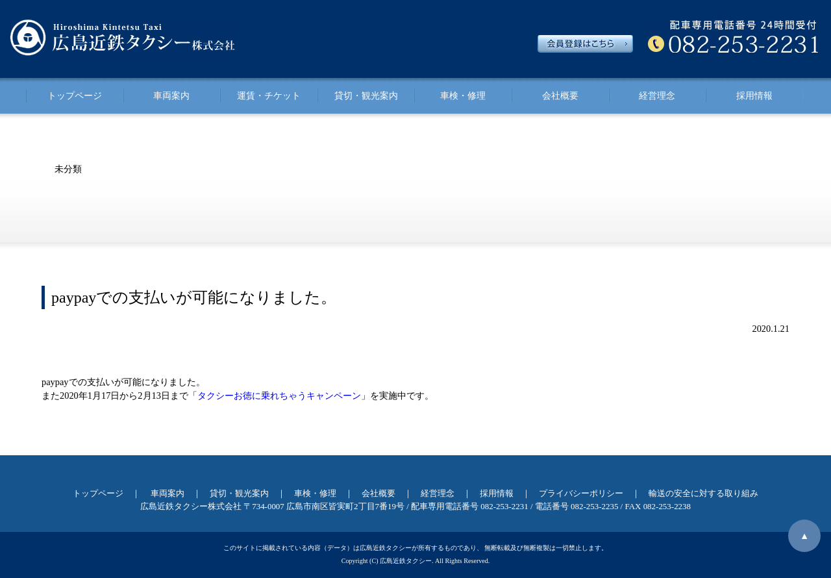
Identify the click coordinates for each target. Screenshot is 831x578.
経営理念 (657, 95)
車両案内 (171, 95)
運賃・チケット (269, 95)
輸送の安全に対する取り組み (703, 493)
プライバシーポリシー (581, 493)
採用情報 (754, 95)
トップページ (74, 95)
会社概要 (560, 95)
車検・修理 (463, 95)
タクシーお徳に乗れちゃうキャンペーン (279, 395)
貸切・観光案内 (366, 95)
